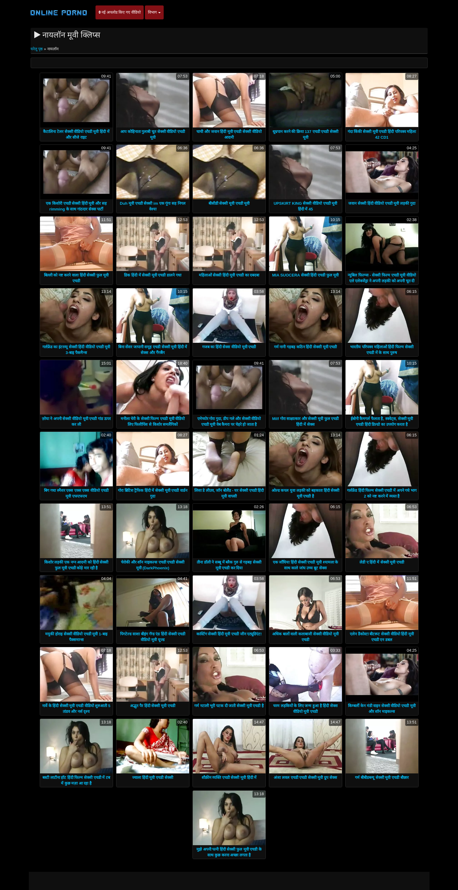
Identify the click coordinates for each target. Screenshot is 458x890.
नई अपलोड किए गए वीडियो (120, 12)
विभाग (154, 12)
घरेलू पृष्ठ (37, 49)
